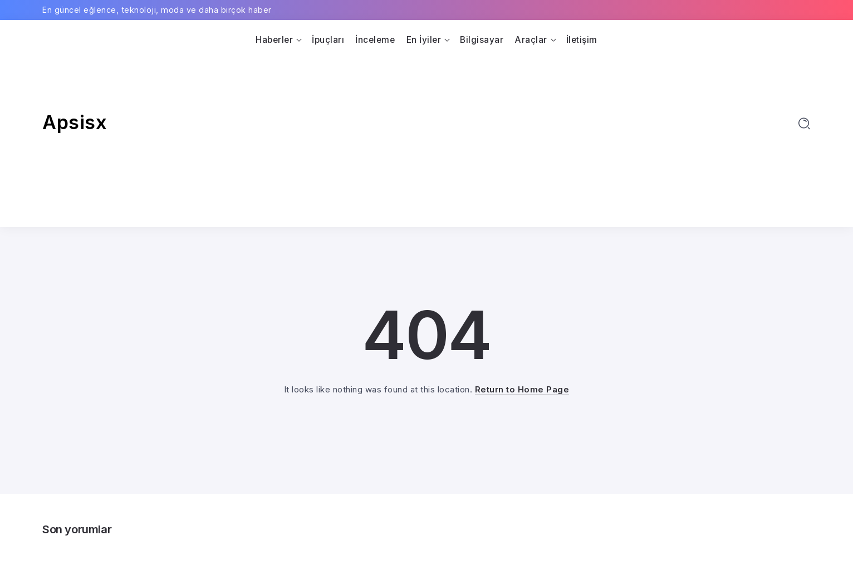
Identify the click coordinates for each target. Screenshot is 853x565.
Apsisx (74, 122)
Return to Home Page (522, 389)
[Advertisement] (426, 132)
